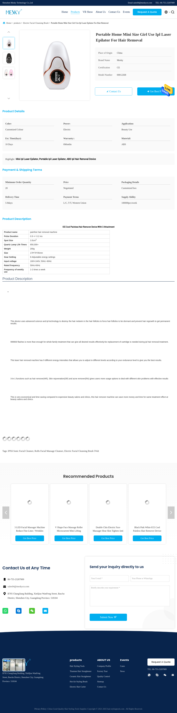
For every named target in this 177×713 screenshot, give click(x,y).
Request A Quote (147, 12)
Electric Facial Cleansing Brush (35, 23)
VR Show (88, 11)
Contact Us (114, 11)
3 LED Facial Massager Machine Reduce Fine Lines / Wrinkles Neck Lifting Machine (29, 530)
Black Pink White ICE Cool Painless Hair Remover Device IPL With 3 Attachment (147, 530)
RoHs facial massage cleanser (49, 451)
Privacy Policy (40, 709)
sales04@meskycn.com (18, 586)
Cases (122, 666)
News (122, 671)
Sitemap (100, 682)
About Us (101, 11)
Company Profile (104, 666)
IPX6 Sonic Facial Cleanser (20, 451)
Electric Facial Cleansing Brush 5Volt (81, 451)
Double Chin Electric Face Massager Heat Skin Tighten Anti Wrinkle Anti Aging (108, 530)
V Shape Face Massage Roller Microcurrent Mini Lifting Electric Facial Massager (69, 530)
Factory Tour (102, 671)
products (17, 23)
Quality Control (103, 676)
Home (65, 11)
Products (75, 11)
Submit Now (108, 617)
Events (126, 11)
